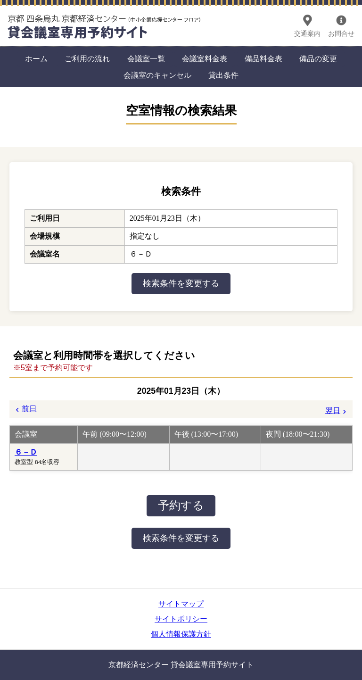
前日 (29, 409)
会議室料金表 (204, 59)
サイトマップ (181, 604)
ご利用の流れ (87, 59)
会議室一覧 (146, 59)
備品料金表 (263, 59)
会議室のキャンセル (157, 75)
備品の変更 (318, 59)
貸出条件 (223, 75)
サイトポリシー (181, 619)
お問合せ (341, 33)
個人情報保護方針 (181, 634)
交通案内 (307, 33)
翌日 (332, 410)
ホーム (36, 59)
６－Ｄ (26, 452)
